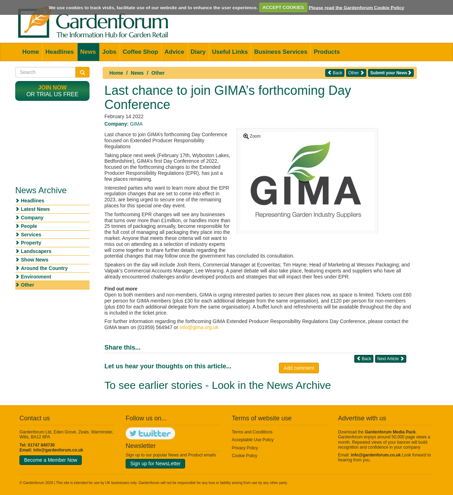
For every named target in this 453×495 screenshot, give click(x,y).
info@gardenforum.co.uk (58, 450)
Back (334, 72)
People (29, 226)
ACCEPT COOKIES (283, 7)
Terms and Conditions (252, 432)
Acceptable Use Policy (253, 439)
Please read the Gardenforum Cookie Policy (356, 7)
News (88, 51)
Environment (36, 277)
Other (158, 73)
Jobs (109, 51)
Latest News (35, 209)
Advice (174, 51)
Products (327, 51)
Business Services (280, 51)
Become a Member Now (50, 460)
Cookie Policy (244, 455)
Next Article (390, 358)
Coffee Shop (140, 51)
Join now (52, 88)
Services (31, 234)
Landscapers (36, 251)
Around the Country (44, 268)
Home (30, 51)
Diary (198, 51)
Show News (34, 260)
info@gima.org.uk (198, 327)
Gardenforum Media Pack (390, 432)
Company (32, 217)
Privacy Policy (245, 447)
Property (31, 243)
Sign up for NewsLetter (155, 463)
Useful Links (230, 51)
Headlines (59, 51)
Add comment (298, 368)
